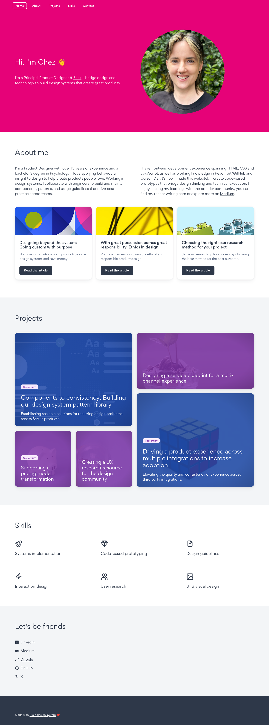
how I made (176, 178)
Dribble (24, 659)
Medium (227, 193)
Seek (77, 77)
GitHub (24, 668)
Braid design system (43, 715)
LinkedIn (25, 642)
